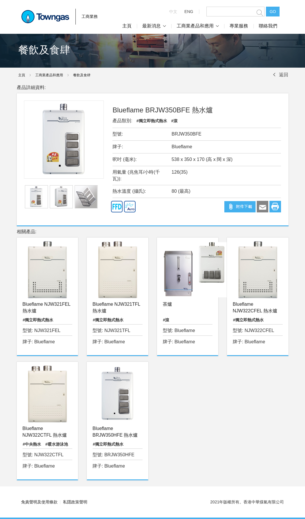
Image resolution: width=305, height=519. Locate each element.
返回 (283, 74)
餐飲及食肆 (81, 75)
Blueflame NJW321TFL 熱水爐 (116, 307)
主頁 (127, 25)
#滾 (174, 120)
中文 (173, 11)
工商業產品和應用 (198, 25)
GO (273, 11)
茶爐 (167, 304)
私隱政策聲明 (75, 502)
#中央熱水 (32, 444)
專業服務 (239, 25)
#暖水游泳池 (56, 444)
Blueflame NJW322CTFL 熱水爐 (45, 432)
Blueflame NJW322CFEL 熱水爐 (255, 307)
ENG (188, 11)
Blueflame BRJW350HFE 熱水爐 (115, 432)
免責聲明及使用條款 (39, 502)
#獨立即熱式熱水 (151, 120)
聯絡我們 (268, 25)
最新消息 (154, 25)
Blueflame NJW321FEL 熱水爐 (47, 307)
